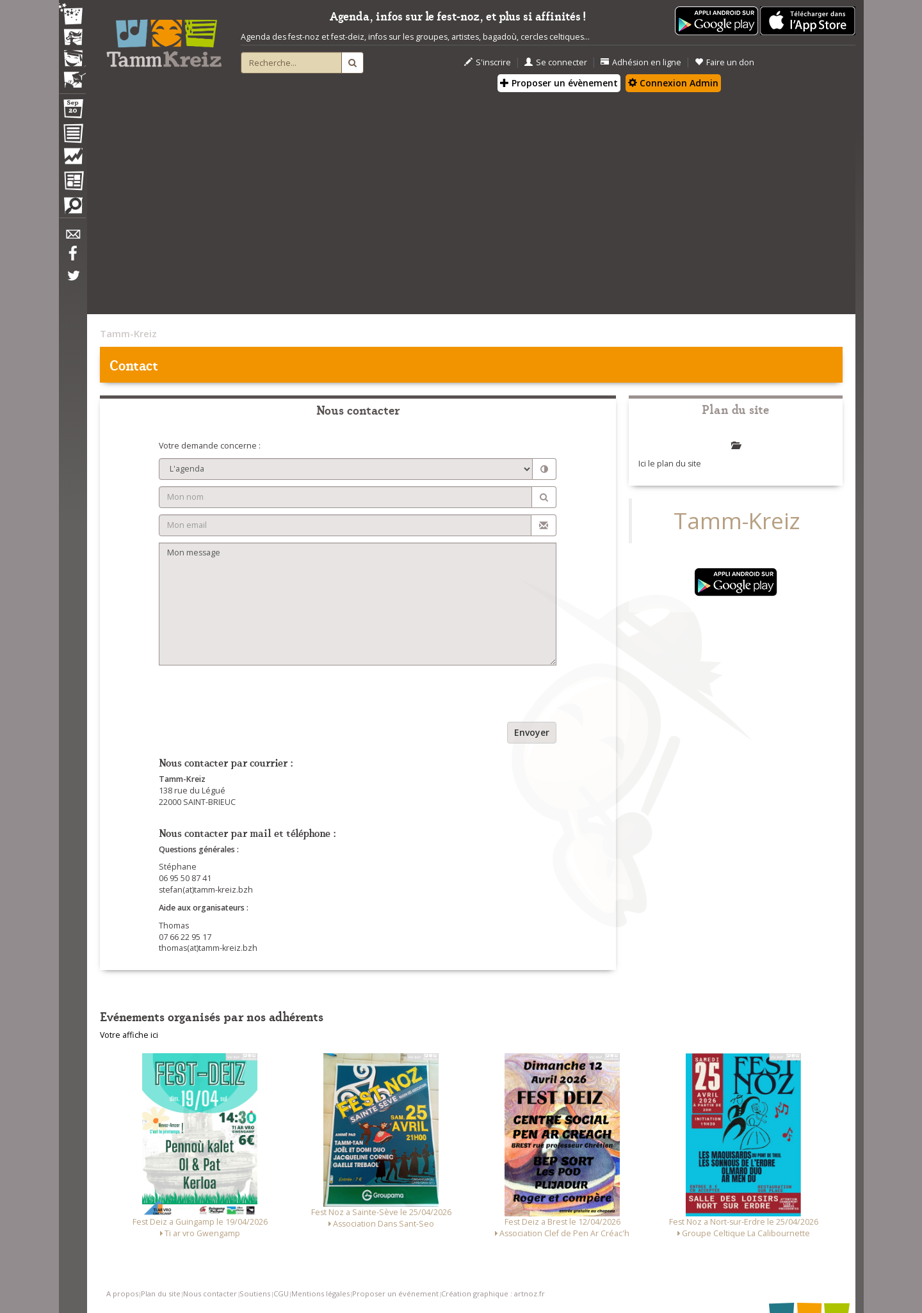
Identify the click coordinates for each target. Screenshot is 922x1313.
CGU (281, 1293)
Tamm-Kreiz (128, 333)
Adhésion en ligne (641, 62)
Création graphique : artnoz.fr (493, 1293)
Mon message (357, 604)
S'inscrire (487, 62)
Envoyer (531, 732)
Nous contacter (210, 1293)
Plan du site (161, 1293)
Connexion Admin (673, 83)
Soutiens (254, 1293)
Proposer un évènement (559, 83)
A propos (122, 1293)
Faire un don (724, 62)
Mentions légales (320, 1293)
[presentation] (256, 697)
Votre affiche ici (129, 1035)
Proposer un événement (395, 1293)
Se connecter (555, 62)
